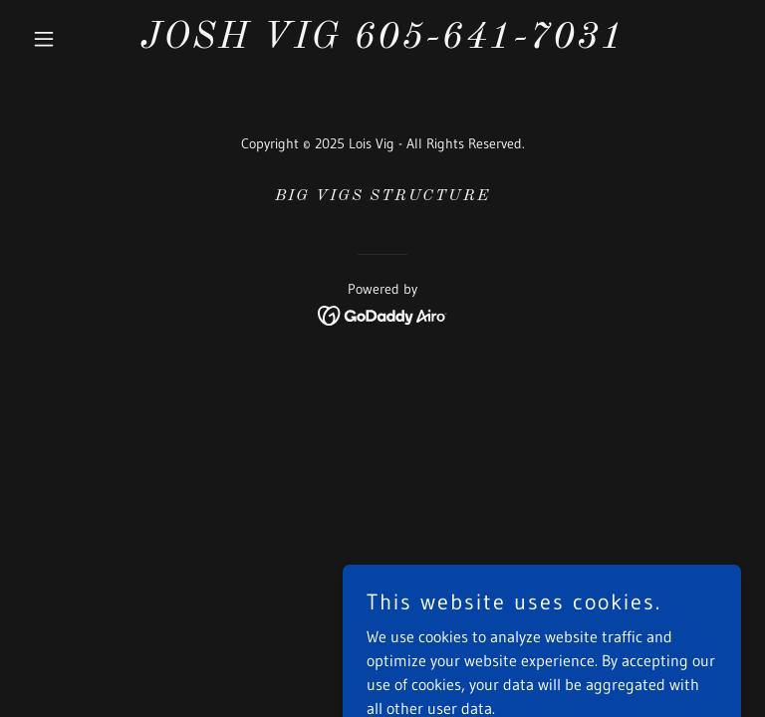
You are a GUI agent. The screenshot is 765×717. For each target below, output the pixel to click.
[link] (382, 42)
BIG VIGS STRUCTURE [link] (382, 196)
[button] (77, 39)
